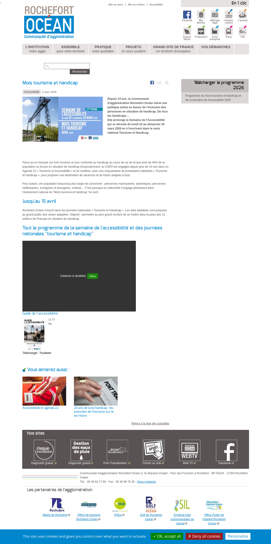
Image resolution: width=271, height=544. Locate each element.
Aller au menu (115, 4)
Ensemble (71, 49)
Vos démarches (215, 47)
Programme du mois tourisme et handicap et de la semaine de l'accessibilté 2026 (213, 98)
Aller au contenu (136, 4)
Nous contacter (146, 481)
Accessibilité (156, 4)
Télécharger (30, 353)
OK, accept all (167, 536)
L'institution (37, 49)
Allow (93, 276)
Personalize (238, 536)
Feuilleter (45, 353)
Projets (133, 49)
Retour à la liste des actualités (150, 423)
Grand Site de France (173, 49)
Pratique (103, 49)
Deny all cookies (204, 536)
